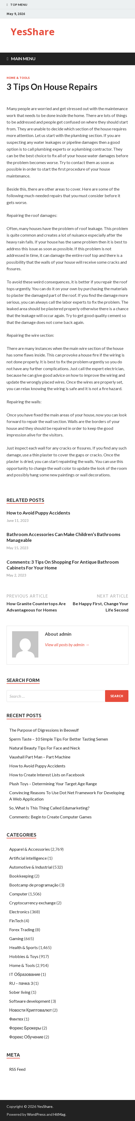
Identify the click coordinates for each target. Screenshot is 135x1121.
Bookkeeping (21, 875)
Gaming (16, 938)
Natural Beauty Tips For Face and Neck (44, 747)
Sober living (19, 992)
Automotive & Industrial (30, 866)
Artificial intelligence (28, 857)
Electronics (19, 911)
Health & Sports (23, 947)
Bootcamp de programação (34, 884)
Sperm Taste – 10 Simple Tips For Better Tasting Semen (58, 738)
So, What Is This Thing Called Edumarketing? (49, 807)
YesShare (33, 31)
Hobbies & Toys (23, 956)
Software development (29, 1000)
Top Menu (18, 5)
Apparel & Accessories (29, 849)
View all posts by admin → (67, 644)
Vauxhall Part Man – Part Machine (39, 756)
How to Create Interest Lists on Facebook (47, 774)
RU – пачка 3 (21, 983)
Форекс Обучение (26, 1036)
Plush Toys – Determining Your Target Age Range (53, 783)
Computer (18, 893)
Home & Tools (18, 77)
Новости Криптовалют (30, 1009)
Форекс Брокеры (25, 1027)
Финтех (16, 1018)
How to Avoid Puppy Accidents (38, 513)
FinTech (16, 920)
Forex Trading (21, 929)
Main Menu (23, 58)
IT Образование (24, 974)
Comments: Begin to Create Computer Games (50, 816)
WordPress (36, 1114)
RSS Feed (17, 1069)
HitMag (59, 1114)
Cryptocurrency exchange (32, 902)
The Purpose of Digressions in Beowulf (44, 729)
